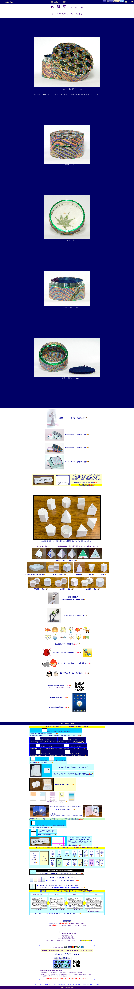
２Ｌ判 (67, 863)
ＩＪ (34, 862)
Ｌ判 (74, 863)
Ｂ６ (52, 863)
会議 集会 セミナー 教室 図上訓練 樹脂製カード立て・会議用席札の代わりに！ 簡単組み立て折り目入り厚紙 (86, 478)
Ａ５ (44, 858)
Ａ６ (80, 853)
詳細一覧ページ (59, 923)
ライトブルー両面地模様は (73, 774)
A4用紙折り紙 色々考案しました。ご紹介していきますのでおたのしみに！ (67, 541)
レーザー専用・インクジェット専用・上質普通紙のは (56, 819)
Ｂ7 (52, 853)
